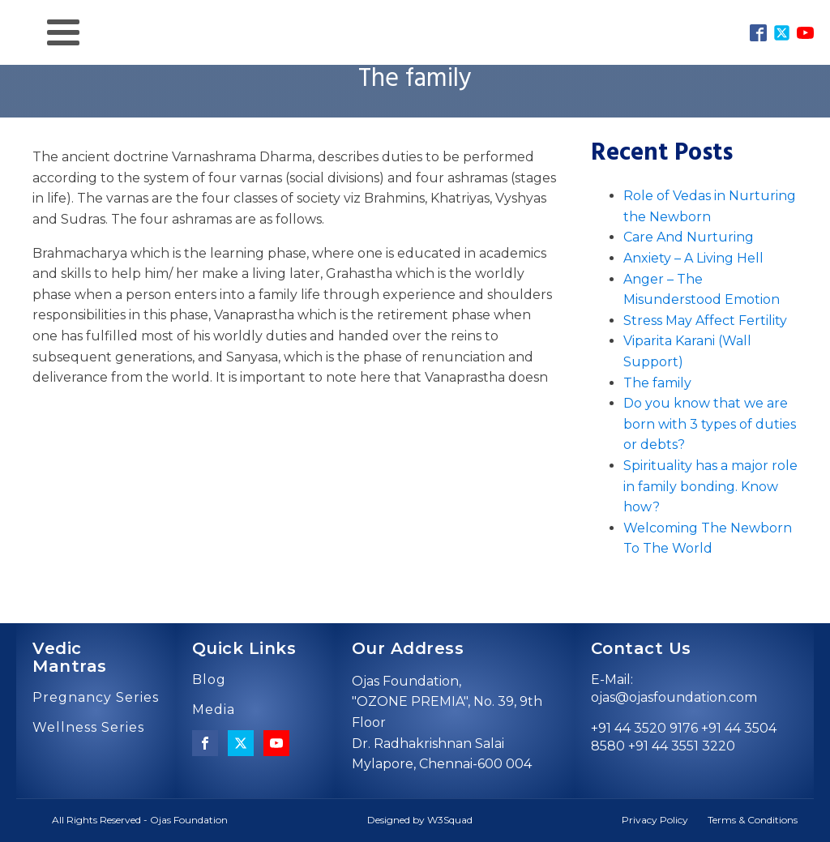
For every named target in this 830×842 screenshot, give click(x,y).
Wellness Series (88, 727)
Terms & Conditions (753, 820)
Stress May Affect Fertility (705, 320)
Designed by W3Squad (420, 820)
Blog (209, 680)
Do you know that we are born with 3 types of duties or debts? (709, 423)
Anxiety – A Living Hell (693, 258)
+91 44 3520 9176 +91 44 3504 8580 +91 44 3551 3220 (684, 737)
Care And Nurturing (688, 237)
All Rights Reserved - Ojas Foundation (140, 820)
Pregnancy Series (95, 697)
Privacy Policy (655, 820)
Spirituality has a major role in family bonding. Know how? (710, 486)
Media (213, 710)
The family (657, 383)
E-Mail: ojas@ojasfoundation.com (674, 688)
